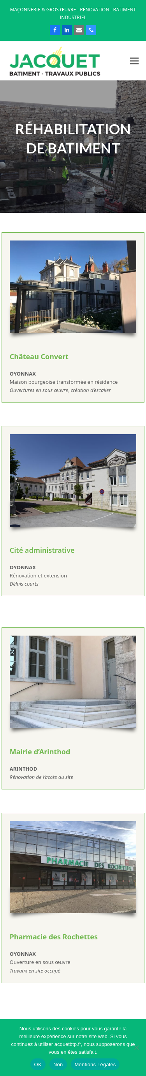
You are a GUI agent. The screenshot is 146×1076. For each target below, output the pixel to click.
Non (58, 1064)
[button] (134, 60)
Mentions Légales (95, 1064)
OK (38, 1064)
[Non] (136, 1047)
